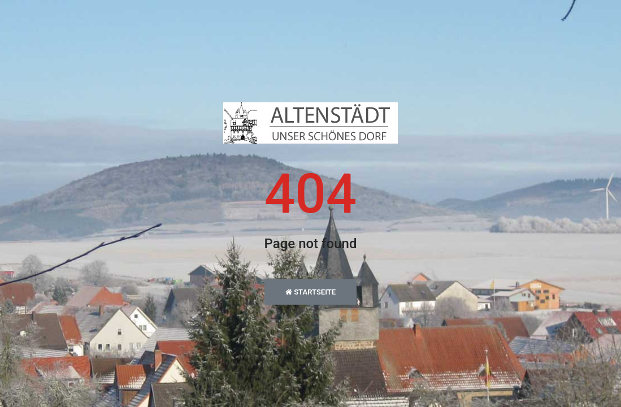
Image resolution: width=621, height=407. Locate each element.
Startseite (310, 292)
